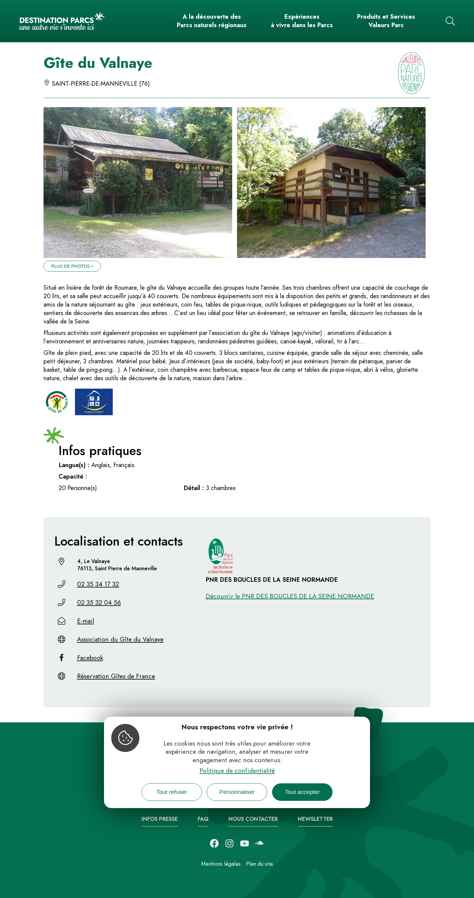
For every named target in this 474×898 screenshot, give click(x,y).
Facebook (90, 657)
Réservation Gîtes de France (116, 676)
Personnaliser (237, 792)
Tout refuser (171, 792)
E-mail (85, 621)
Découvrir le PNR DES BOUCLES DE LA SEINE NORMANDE (290, 596)
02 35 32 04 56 (99, 602)
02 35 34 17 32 (98, 584)
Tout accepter (302, 792)
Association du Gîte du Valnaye (120, 639)
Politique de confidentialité (237, 770)
